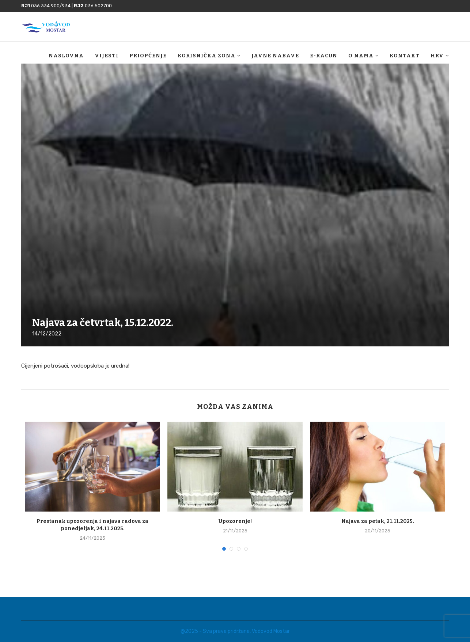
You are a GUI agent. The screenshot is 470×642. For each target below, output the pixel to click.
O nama (361, 56)
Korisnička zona (206, 56)
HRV (437, 56)
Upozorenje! (235, 521)
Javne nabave (275, 56)
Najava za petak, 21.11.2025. (377, 521)
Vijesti (106, 56)
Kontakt (405, 56)
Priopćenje (148, 56)
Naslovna (66, 56)
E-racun (323, 56)
